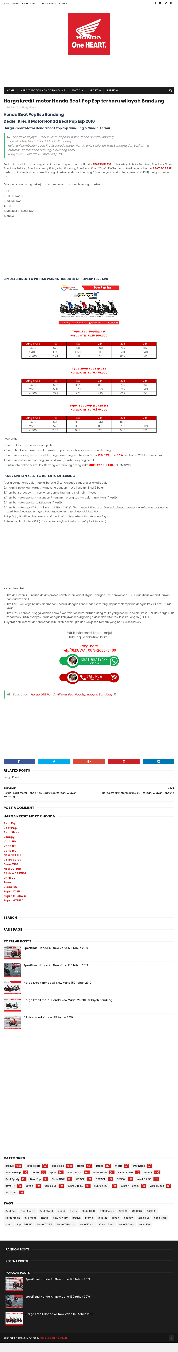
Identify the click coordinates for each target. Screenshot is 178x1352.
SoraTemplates (27, 1347)
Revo (7, 892)
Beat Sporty (12, 1188)
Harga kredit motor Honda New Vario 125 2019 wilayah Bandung (68, 1009)
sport (53, 1181)
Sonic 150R (11, 873)
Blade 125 (10, 896)
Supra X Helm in (15, 905)
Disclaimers (49, 3)
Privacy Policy (30, 3)
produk (10, 1175)
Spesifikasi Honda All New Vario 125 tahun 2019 (56, 957)
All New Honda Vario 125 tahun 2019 (48, 1027)
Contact (64, 3)
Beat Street (12, 842)
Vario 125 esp (74, 1181)
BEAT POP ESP (101, 174)
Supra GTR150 (13, 910)
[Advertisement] (89, 57)
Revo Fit (10, 1195)
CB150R (80, 1188)
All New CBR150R (15, 882)
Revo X (29, 1195)
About (16, 3)
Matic (76, 91)
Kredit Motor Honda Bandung (43, 91)
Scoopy (9, 846)
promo (80, 1175)
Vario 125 (10, 855)
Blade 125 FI (58, 1188)
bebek (35, 1181)
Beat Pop (16, 116)
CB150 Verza (12, 869)
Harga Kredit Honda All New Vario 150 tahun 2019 (57, 992)
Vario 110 (10, 851)
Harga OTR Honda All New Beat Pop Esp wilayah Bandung (71, 704)
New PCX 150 (12, 864)
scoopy (148, 1181)
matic (118, 1175)
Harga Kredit (29, 116)
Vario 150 (10, 860)
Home (7, 3)
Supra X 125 (12, 901)
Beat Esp (10, 832)
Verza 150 (11, 1202)
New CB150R (12, 878)
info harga (139, 1175)
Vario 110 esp (157, 1195)
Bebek (111, 91)
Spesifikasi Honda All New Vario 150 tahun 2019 (56, 974)
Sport (93, 91)
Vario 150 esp (13, 1181)
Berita (99, 1175)
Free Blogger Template (53, 1347)
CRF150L (9, 887)
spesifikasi (58, 1175)
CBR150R (101, 1188)
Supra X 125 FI (102, 1195)
